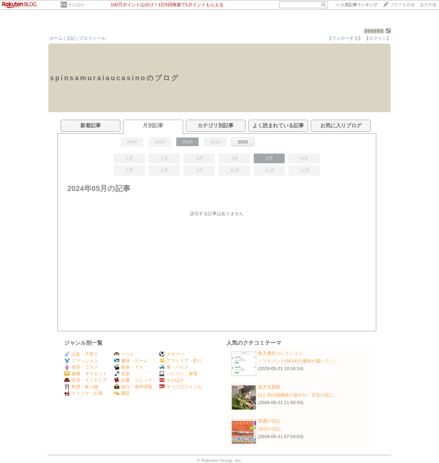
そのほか (76, 4)
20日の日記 (269, 428)
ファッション (81, 360)
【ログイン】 (377, 38)
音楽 (122, 373)
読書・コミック (133, 380)
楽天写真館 (269, 387)
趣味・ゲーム (131, 360)
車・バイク (174, 367)
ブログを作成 (402, 4)
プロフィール (92, 38)
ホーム (56, 38)
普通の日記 (269, 421)
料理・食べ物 (81, 386)
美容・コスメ (81, 367)
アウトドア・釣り (180, 360)
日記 (71, 38)
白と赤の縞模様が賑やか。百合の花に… (298, 394)
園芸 (122, 393)
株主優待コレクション (280, 353)
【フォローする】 (345, 38)
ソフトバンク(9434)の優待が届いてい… (298, 361)
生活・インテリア (85, 380)
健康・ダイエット (85, 373)
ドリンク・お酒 (83, 393)
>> (357, 4)
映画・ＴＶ (128, 367)
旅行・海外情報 (133, 386)
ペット (124, 354)
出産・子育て (81, 354)
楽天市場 (428, 4)
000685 (374, 31)
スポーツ (171, 354)
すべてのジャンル (180, 386)
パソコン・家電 (178, 373)
